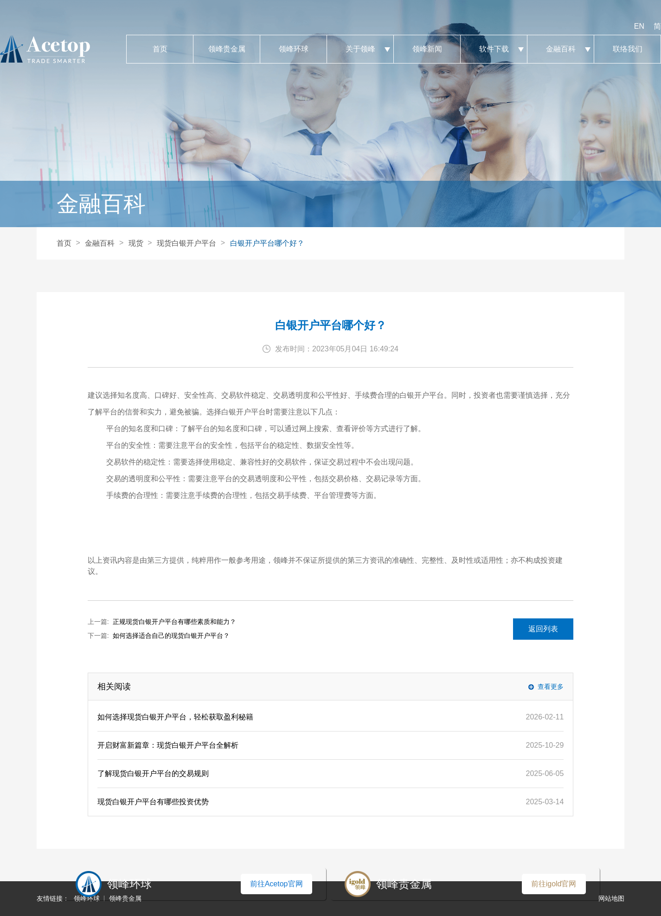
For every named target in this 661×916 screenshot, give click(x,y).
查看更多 (551, 686)
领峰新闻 (427, 49)
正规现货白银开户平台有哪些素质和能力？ (174, 621)
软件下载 (493, 49)
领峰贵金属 (226, 49)
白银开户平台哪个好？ (267, 243)
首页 (159, 49)
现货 (135, 243)
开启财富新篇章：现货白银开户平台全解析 (167, 745)
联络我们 (627, 49)
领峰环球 (293, 49)
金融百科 (560, 49)
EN (639, 26)
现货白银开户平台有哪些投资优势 (153, 802)
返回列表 (543, 629)
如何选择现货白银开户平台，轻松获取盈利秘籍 (175, 717)
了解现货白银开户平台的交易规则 (153, 773)
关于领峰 (360, 49)
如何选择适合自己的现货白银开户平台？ (171, 635)
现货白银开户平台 (186, 243)
